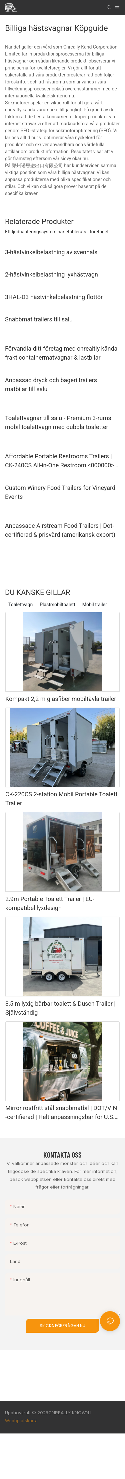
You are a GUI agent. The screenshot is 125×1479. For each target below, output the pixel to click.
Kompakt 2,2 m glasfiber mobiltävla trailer (60, 698)
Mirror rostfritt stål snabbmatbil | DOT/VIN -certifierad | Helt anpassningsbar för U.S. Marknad (61, 1112)
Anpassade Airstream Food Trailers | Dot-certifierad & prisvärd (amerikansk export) (60, 530)
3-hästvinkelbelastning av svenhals (51, 252)
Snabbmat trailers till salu (39, 319)
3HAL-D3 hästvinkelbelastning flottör (54, 296)
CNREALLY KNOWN (68, 1413)
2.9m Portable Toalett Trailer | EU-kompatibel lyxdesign (49, 903)
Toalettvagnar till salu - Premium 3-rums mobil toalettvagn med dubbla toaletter (58, 422)
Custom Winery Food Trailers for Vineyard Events (60, 492)
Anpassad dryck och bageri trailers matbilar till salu (51, 385)
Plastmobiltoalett (57, 604)
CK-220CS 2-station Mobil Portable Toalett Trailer (61, 799)
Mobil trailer (94, 604)
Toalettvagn (20, 604)
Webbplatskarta (21, 1421)
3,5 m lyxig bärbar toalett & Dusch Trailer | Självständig (60, 1008)
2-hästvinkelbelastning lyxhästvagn (51, 274)
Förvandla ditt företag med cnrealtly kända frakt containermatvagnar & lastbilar (61, 353)
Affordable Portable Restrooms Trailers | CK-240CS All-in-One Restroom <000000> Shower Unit (59, 461)
